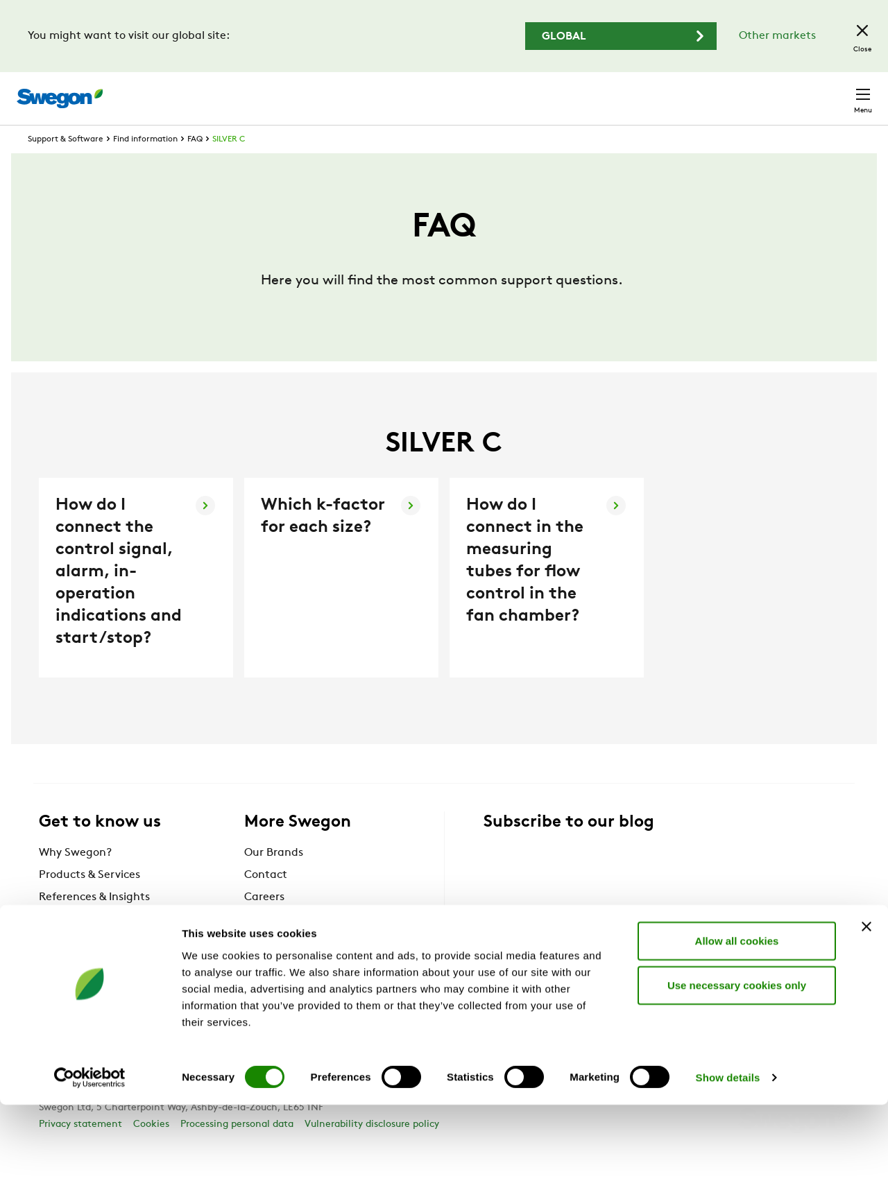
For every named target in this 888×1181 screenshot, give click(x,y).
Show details (728, 1154)
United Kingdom (749, 91)
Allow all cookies (737, 1016)
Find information (145, 165)
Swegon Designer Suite (304, 967)
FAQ (195, 165)
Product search (467, 91)
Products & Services (89, 900)
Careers (666, 91)
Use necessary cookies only (736, 1061)
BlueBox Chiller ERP (89, 967)
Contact (838, 91)
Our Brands (273, 878)
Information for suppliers (308, 945)
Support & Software (65, 165)
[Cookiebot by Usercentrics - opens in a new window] (90, 1154)
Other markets (777, 36)
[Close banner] (866, 1002)
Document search (580, 92)
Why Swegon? (75, 878)
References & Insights (94, 923)
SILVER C (228, 165)
